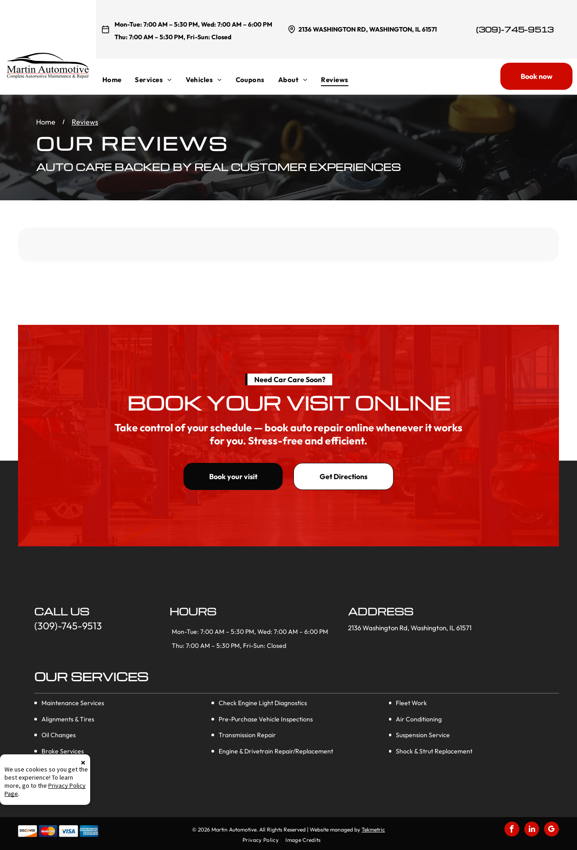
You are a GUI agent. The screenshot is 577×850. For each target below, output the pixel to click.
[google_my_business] (551, 830)
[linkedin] (531, 830)
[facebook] (511, 830)
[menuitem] (118, 79)
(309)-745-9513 (515, 29)
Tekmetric (373, 829)
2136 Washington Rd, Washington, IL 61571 (367, 29)
